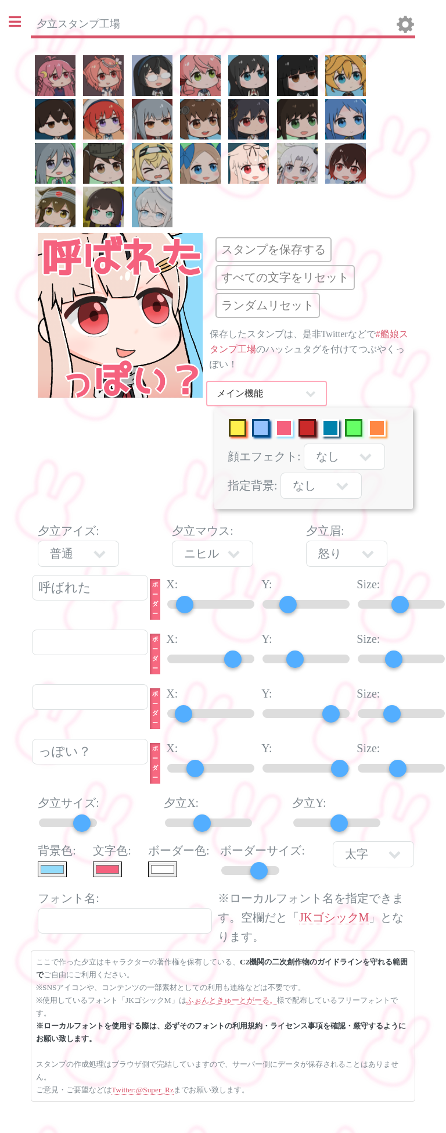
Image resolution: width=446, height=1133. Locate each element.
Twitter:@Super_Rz (143, 1089)
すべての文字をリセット (285, 277)
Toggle (21, 22)
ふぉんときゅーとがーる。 (231, 1000)
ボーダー (155, 599)
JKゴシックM (334, 917)
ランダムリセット (267, 305)
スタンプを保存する (273, 249)
